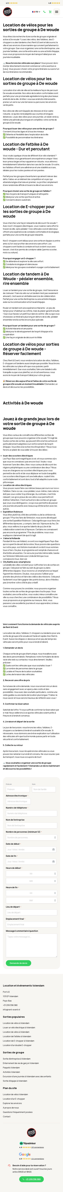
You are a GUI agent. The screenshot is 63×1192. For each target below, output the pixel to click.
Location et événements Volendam (23, 985)
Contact (6, 1116)
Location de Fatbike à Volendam (17, 1036)
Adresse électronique (17, 795)
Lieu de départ (13, 906)
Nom (33, 784)
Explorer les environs (12, 1103)
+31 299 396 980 (10, 1005)
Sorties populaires (14, 1016)
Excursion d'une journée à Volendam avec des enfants (27, 1076)
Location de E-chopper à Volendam (18, 1040)
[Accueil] (7, 11)
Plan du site (10, 1088)
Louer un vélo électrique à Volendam (19, 1027)
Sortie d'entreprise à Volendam (16, 1058)
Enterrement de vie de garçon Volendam (21, 1063)
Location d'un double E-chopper (17, 1045)
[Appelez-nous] (44, 12)
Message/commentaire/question (22, 931)
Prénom (9, 784)
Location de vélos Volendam (15, 1094)
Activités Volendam (11, 1072)
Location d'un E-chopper (14, 1098)
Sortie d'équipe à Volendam (15, 1081)
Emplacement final (15, 919)
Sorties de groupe (13, 1052)
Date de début (13, 844)
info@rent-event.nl (11, 1009)
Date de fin (12, 856)
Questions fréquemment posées (18, 1112)
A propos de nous (11, 1107)
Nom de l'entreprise (15, 819)
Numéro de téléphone (17, 807)
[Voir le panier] (50, 12)
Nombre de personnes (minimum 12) (24, 831)
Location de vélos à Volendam (16, 1023)
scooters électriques (33, 470)
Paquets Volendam (11, 1067)
